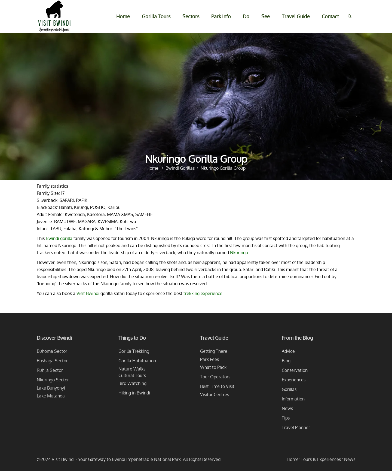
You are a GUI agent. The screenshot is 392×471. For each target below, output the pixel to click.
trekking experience (202, 293)
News (287, 408)
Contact (330, 16)
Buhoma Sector (52, 351)
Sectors (190, 16)
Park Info (221, 16)
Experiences (293, 379)
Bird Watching (132, 383)
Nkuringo (239, 252)
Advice (288, 351)
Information (293, 399)
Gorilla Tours (156, 16)
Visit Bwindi (87, 293)
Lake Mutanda (51, 396)
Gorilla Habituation (137, 360)
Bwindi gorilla (59, 238)
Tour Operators (215, 376)
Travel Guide (296, 16)
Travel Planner (296, 427)
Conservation (295, 370)
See (265, 16)
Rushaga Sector (52, 360)
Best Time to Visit (217, 386)
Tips (286, 418)
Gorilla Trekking (133, 351)
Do (246, 16)
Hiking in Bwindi (134, 393)
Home (123, 16)
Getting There (213, 351)
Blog (286, 360)
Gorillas (289, 389)
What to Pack (213, 367)
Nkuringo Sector (53, 379)
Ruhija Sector (50, 370)
